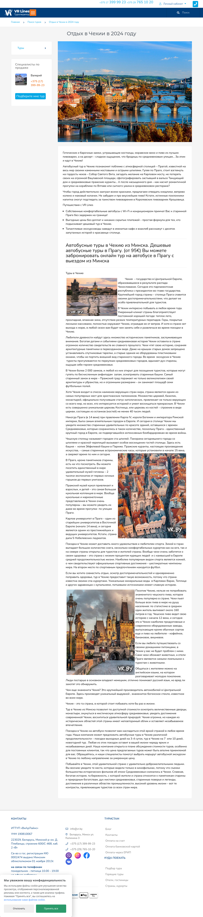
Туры (21, 48)
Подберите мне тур (30, 96)
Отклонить (19, 908)
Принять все (51, 908)
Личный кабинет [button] (171, 4)
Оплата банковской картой (122, 846)
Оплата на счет (115, 841)
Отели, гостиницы (116, 880)
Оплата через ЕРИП (118, 852)
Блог (108, 829)
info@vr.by (76, 829)
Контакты (111, 835)
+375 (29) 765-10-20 (82, 849)
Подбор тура (113, 868)
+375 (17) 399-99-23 (38, 83)
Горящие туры (114, 874)
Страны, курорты (116, 886)
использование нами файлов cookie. (24, 899)
